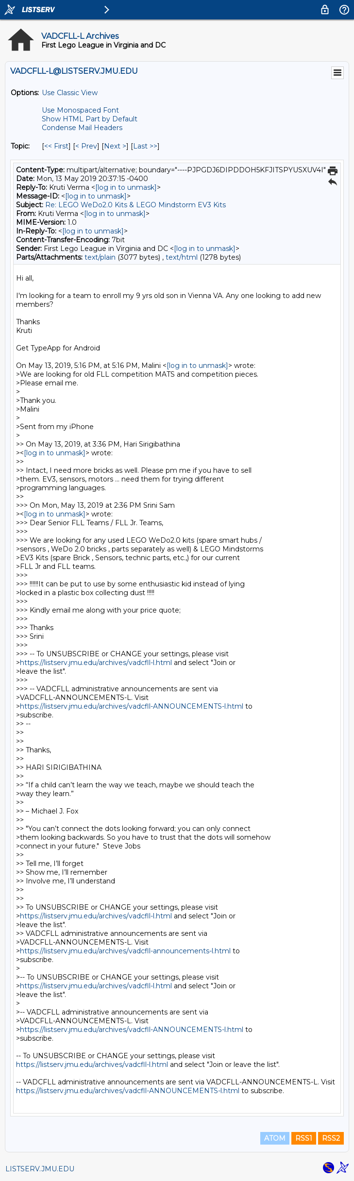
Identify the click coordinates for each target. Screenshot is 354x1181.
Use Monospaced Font (80, 110)
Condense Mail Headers (82, 127)
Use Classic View (70, 92)
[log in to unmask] (126, 187)
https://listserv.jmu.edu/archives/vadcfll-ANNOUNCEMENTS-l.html (131, 706)
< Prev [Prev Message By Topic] (86, 146)
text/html (182, 257)
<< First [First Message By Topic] (56, 146)
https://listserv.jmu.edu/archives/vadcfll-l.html (96, 662)
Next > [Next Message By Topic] (115, 146)
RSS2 (331, 1138)
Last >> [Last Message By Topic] (145, 146)
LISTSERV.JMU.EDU (39, 1168)
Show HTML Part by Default (89, 119)
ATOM (275, 1138)
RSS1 (303, 1138)
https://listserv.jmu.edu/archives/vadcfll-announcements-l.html (125, 951)
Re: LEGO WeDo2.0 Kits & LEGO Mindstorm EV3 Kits (135, 204)
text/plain (100, 257)
